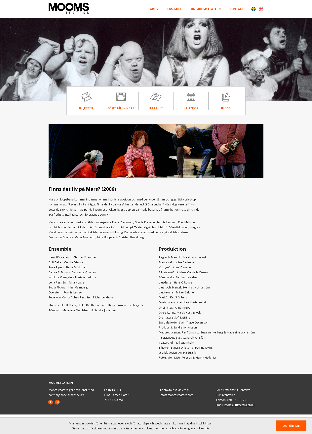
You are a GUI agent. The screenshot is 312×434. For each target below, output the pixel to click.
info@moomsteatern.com (176, 395)
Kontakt (237, 9)
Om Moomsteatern (206, 9)
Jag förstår (291, 426)
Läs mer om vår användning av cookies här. (182, 428)
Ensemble (174, 9)
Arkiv (154, 9)
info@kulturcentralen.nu (239, 405)
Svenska (253, 9)
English (260, 9)
